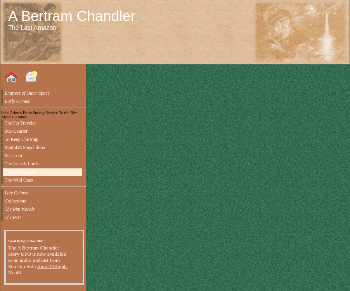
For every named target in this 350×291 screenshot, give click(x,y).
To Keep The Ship (21, 139)
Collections (15, 201)
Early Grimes (17, 101)
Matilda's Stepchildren (26, 147)
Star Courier (16, 131)
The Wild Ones (19, 180)
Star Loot (13, 155)
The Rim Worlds (20, 209)
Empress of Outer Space (27, 93)
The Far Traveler (20, 123)
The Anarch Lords (21, 163)
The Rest (13, 217)
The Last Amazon (21, 172)
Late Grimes (16, 193)
